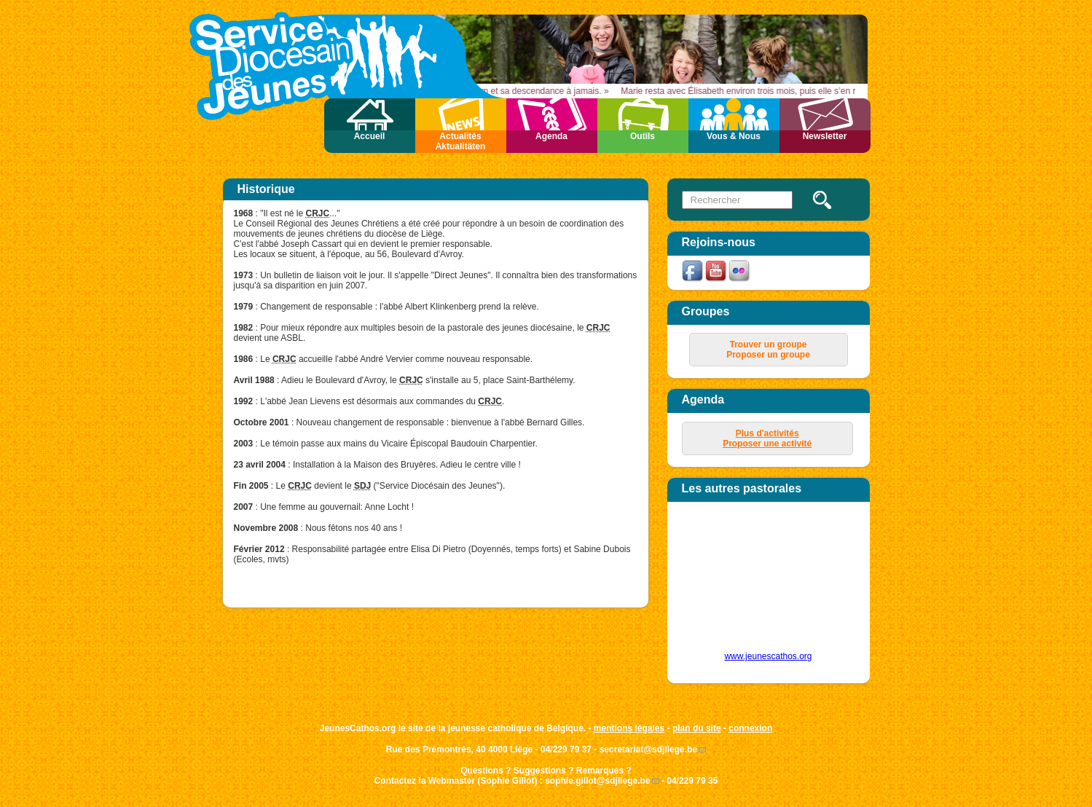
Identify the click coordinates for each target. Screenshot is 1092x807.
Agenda (551, 136)
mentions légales (629, 728)
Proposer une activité (767, 443)
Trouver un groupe (767, 344)
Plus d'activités (767, 433)
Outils (642, 136)
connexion (750, 728)
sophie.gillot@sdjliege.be (597, 781)
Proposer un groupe (768, 355)
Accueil (369, 136)
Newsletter (825, 136)
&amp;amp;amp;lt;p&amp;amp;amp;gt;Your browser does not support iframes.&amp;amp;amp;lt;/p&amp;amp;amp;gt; (760, 582)
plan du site (696, 728)
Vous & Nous (734, 136)
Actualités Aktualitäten (461, 141)
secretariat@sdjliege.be (648, 749)
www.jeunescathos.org (768, 656)
